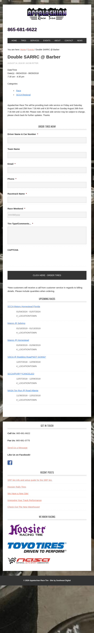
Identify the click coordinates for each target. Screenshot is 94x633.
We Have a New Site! (18, 493)
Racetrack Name (17, 193)
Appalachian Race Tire (47, 14)
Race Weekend (16, 208)
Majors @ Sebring (16, 323)
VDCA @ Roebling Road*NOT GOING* (27, 357)
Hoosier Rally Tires (17, 487)
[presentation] (30, 259)
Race (18, 90)
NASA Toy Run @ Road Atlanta (23, 390)
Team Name (14, 149)
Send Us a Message (17, 447)
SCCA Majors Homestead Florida (24, 306)
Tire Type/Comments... (20, 223)
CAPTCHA (13, 250)
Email (11, 164)
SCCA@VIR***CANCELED (21, 373)
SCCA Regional (23, 95)
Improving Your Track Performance (25, 500)
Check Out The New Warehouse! (24, 507)
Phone (12, 179)
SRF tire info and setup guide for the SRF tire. (30, 480)
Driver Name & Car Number (23, 134)
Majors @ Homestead (18, 340)
